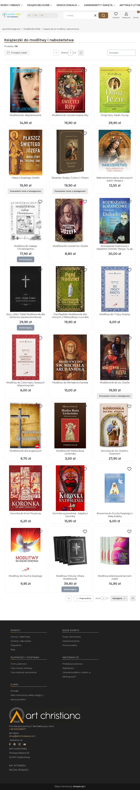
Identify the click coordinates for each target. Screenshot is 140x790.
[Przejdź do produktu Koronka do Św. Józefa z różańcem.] (114, 425)
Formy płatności (19, 664)
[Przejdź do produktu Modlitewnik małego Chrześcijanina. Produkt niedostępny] (25, 221)
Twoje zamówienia (71, 637)
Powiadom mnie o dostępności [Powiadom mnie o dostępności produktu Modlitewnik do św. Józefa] (114, 396)
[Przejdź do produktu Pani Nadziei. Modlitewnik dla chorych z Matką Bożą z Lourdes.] (70, 289)
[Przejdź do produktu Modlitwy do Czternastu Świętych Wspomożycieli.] (25, 357)
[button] (103, 15)
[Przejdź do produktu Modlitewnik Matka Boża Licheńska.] (70, 425)
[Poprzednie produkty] (83, 598)
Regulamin (16, 645)
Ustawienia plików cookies (75, 672)
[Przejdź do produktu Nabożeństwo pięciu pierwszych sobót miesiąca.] (114, 152)
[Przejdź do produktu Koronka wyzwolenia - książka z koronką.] (70, 488)
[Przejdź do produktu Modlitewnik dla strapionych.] (25, 425)
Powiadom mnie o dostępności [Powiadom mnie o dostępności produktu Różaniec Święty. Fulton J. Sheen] (70, 191)
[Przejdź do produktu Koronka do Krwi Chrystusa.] (25, 488)
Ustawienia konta (70, 641)
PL (29, 15)
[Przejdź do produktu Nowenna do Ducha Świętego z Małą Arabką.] (114, 488)
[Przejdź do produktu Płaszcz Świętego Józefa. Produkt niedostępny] (25, 152)
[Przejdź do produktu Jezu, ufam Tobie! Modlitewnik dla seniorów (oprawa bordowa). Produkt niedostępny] (25, 289)
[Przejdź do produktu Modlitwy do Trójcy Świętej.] (114, 289)
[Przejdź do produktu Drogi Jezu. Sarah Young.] (114, 90)
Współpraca (68, 668)
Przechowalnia (69, 645)
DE (42, 15)
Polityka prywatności (72, 664)
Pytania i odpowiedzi (21, 641)
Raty (13, 649)
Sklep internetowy (69, 786)
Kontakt (15, 691)
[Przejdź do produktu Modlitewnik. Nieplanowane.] (25, 90)
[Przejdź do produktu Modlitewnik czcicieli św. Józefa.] (70, 221)
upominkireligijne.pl (11, 29)
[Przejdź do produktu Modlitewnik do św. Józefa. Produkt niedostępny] (114, 357)
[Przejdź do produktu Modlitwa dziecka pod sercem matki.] (114, 551)
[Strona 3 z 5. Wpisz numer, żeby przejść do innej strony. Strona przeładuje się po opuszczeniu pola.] (70, 53)
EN (35, 15)
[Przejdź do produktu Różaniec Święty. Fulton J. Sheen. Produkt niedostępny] (70, 152)
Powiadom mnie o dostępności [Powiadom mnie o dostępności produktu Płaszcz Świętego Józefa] (25, 191)
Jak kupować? (69, 676)
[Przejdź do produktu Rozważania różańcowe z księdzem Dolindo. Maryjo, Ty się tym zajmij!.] (114, 221)
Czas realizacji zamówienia (24, 672)
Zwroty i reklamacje (20, 637)
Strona (64, 52)
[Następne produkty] (119, 598)
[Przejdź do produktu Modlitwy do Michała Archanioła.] (70, 357)
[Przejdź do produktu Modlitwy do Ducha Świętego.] (25, 551)
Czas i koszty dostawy (21, 668)
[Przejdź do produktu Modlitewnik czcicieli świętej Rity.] (70, 90)
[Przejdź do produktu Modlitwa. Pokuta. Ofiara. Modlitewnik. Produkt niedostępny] (70, 551)
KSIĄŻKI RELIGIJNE (32, 29)
